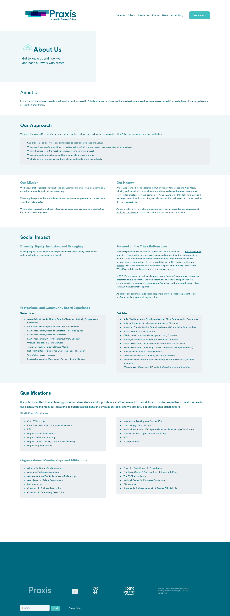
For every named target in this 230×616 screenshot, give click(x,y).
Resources (143, 15)
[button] (177, 15)
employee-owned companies (143, 195)
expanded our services (183, 209)
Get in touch (199, 15)
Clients (131, 15)
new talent (165, 209)
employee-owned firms (162, 101)
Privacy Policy (75, 608)
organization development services (130, 101)
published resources (126, 212)
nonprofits (145, 198)
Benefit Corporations (176, 276)
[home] (51, 15)
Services (120, 15)
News (165, 15)
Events (155, 15)
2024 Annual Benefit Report (134, 287)
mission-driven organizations (193, 101)
